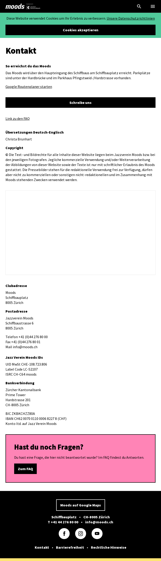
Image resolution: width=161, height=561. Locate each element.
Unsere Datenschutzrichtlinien (131, 18)
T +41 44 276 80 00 (63, 522)
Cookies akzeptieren (80, 30)
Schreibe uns (80, 102)
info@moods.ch (99, 522)
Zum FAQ (25, 468)
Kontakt (42, 547)
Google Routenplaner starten (28, 86)
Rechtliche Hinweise (108, 547)
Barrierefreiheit (70, 547)
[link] (15, 6)
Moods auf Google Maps (80, 505)
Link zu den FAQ (17, 118)
